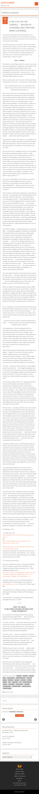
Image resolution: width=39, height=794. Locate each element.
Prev (3, 719)
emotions (10, 680)
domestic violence (20, 678)
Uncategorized (6, 686)
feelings (17, 680)
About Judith (19, 769)
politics (5, 684)
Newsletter (19, 778)
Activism (25, 675)
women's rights (7, 688)
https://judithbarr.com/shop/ (11, 584)
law (9, 682)
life (20, 682)
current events (10, 678)
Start (18, 716)
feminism (23, 680)
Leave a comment (8, 692)
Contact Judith (19, 771)
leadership (15, 682)
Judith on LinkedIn (19, 774)
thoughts (27, 684)
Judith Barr (7, 2)
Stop (20, 716)
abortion (19, 675)
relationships (19, 684)
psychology (11, 684)
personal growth (27, 682)
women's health (16, 686)
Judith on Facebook (19, 776)
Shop (19, 781)
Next (35, 719)
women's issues (26, 686)
